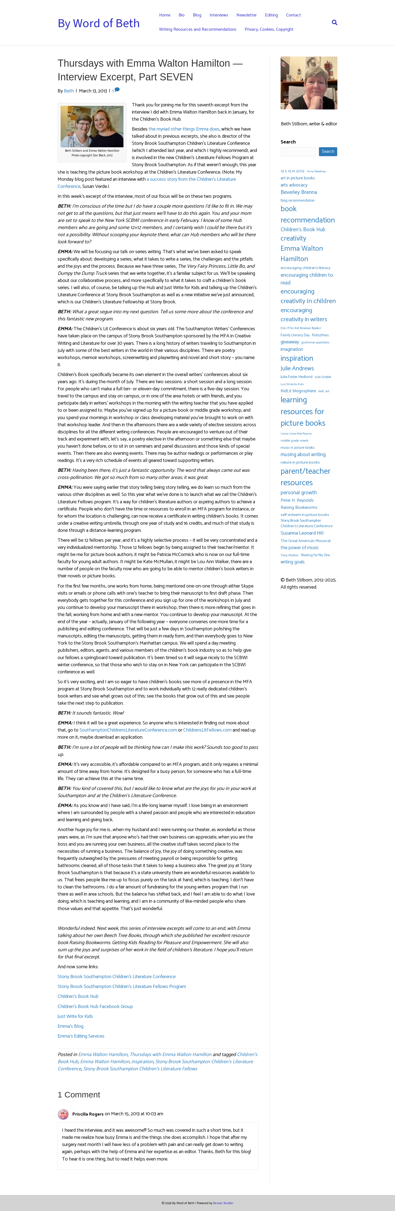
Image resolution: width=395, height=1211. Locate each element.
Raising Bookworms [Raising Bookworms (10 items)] (299, 507)
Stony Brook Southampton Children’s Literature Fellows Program (122, 987)
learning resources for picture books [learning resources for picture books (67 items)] (303, 412)
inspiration (142, 1062)
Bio (182, 15)
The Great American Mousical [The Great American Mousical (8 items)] (306, 541)
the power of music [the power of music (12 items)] (300, 547)
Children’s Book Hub (78, 996)
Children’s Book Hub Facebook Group (95, 1007)
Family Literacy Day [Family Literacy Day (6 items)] (295, 335)
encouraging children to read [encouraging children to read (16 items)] (307, 279)
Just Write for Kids (75, 1016)
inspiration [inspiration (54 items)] (297, 358)
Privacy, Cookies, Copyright (269, 29)
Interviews (219, 15)
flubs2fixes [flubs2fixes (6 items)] (320, 335)
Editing (271, 15)
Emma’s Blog (70, 1026)
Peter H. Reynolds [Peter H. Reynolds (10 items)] (297, 500)
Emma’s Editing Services (81, 1036)
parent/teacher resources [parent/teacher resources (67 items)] (306, 477)
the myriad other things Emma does (184, 129)
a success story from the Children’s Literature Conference (147, 183)
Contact (293, 15)
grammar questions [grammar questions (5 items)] (315, 342)
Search (288, 142)
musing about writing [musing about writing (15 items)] (303, 454)
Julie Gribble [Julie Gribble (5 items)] (323, 377)
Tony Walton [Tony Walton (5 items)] (289, 555)
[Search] (332, 22)
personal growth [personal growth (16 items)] (299, 493)
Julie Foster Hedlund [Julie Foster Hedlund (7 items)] (296, 377)
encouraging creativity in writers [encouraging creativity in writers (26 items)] (304, 315)
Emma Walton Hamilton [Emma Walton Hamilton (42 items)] (302, 254)
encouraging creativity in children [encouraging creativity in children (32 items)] (308, 296)
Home (164, 15)
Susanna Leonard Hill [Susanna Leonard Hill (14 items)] (302, 533)
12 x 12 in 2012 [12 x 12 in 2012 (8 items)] (292, 171)
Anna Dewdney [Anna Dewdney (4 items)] (316, 172)
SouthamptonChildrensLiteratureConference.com (128, 730)
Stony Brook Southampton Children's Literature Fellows (140, 1069)
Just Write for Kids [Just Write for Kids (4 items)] (292, 384)
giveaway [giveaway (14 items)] (290, 342)
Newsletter (246, 15)
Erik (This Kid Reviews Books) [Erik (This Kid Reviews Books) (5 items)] (301, 328)
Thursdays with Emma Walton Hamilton (170, 1055)
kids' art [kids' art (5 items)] (323, 391)
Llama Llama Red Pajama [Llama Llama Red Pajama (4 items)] (296, 434)
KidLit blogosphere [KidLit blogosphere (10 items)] (298, 391)
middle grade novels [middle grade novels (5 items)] (295, 440)
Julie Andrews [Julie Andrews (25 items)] (297, 368)
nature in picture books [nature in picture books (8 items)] (300, 462)
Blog (197, 15)
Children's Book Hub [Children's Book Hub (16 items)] (303, 230)
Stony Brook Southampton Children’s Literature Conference (117, 977)
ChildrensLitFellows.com (207, 730)
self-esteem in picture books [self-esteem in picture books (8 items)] (305, 515)
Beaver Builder (223, 1203)
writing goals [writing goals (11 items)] (293, 562)
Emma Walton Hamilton (103, 1055)
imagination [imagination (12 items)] (292, 349)
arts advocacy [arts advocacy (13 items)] (294, 185)
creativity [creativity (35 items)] (293, 239)
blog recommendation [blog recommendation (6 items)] (298, 200)
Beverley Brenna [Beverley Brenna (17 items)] (299, 193)
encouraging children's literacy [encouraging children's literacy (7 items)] (305, 268)
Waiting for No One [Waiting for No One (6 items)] (315, 555)
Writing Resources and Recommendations (197, 29)
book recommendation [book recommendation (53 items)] (308, 215)
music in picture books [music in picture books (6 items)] (297, 447)
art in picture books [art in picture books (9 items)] (298, 178)
